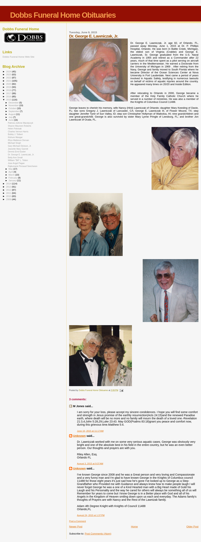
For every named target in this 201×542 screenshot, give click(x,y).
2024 (9, 71)
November (14, 105)
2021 (9, 80)
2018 (9, 90)
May (11, 169)
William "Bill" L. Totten (18, 160)
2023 (9, 74)
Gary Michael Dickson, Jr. (19, 146)
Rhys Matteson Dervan (18, 140)
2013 (9, 186)
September (14, 111)
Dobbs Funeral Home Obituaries (63, 15)
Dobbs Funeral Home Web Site (18, 56)
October (13, 108)
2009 (9, 199)
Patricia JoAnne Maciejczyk (20, 123)
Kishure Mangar (15, 137)
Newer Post (75, 526)
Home (134, 526)
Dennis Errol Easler (17, 151)
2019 (9, 87)
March (12, 175)
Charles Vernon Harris (18, 131)
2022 (9, 77)
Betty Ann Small (15, 157)
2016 (9, 96)
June (11, 120)
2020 (9, 84)
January (13, 180)
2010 (9, 196)
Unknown (79, 435)
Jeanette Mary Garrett (18, 149)
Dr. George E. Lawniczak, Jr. (21, 154)
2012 (9, 190)
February (13, 178)
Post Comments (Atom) (98, 533)
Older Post (192, 526)
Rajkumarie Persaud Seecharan (22, 166)
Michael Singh (14, 143)
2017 (9, 93)
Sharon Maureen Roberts (19, 126)
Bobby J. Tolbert (15, 134)
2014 (9, 183)
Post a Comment (77, 521)
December (14, 102)
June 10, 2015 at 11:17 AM (90, 431)
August (12, 114)
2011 (9, 193)
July (11, 117)
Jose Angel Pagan (16, 163)
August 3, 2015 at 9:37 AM (90, 463)
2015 (9, 99)
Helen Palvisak (15, 128)
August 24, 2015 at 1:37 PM (90, 515)
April (11, 172)
